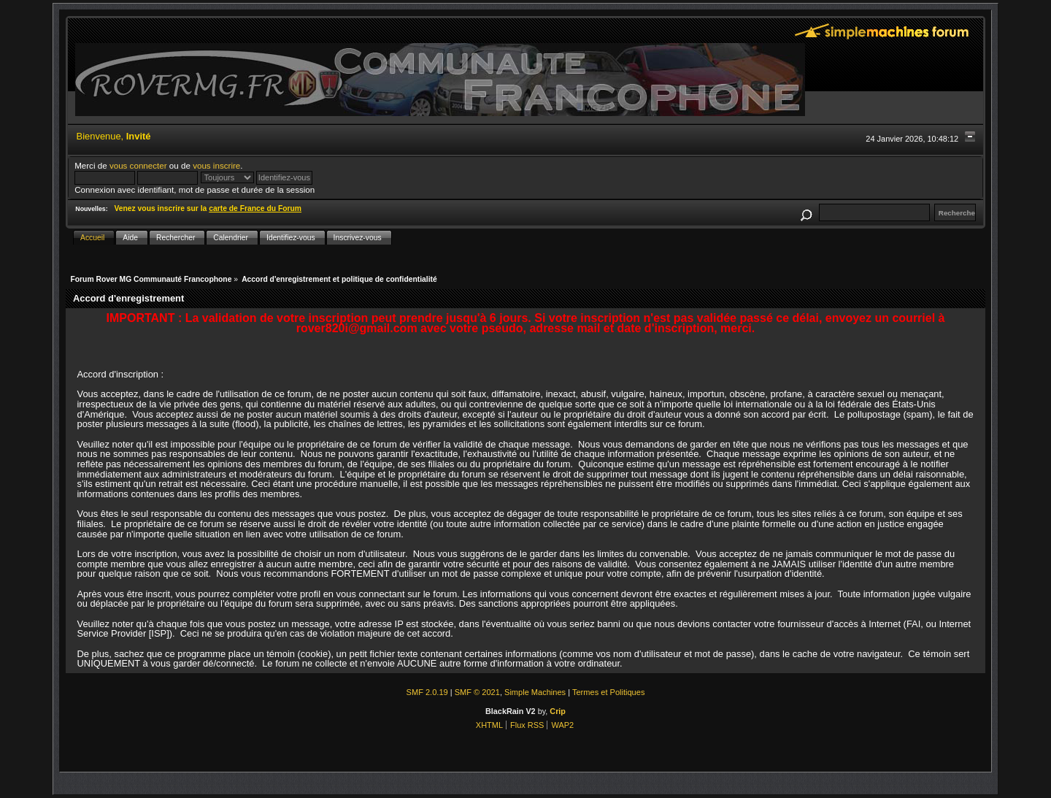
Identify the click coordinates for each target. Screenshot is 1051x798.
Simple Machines (535, 692)
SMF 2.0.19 (427, 692)
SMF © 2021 (477, 692)
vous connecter (138, 165)
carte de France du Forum (255, 208)
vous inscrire (216, 165)
